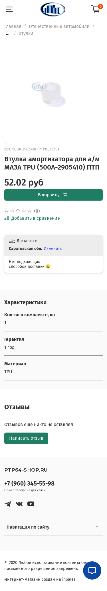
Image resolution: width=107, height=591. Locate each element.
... (7, 33)
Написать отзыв (26, 438)
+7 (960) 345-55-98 (29, 483)
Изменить (53, 248)
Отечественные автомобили (59, 26)
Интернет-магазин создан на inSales (40, 579)
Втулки (26, 33)
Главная (12, 26)
